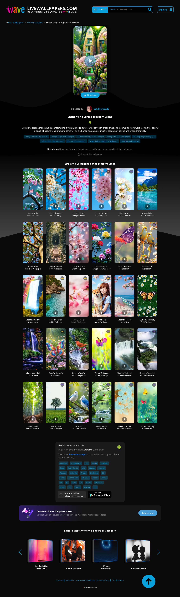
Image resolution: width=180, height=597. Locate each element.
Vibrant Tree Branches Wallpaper (32, 267)
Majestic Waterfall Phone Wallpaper (124, 374)
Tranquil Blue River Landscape (147, 214)
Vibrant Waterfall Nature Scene (33, 374)
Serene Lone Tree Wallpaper (55, 427)
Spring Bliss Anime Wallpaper (102, 321)
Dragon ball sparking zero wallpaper (103, 141)
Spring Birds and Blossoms (33, 214)
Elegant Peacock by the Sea (124, 321)
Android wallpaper (77, 454)
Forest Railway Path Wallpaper (55, 267)
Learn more (147, 513)
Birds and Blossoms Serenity (78, 427)
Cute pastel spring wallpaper (118, 137)
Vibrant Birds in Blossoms (147, 267)
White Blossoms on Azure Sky (55, 214)
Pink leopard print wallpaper (144, 137)
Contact (59, 580)
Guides (120, 580)
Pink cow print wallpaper (76, 141)
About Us (69, 580)
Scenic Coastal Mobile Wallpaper (55, 321)
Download (90, 95)
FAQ (113, 580)
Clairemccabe (97, 108)
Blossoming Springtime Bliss (124, 214)
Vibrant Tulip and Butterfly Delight (101, 374)
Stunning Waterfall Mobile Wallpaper (147, 374)
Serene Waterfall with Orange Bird (79, 374)
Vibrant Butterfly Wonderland (147, 427)
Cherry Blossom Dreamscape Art (78, 267)
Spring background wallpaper (62, 137)
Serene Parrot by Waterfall (101, 427)
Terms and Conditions (85, 580)
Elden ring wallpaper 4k (130, 141)
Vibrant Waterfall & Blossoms (33, 321)
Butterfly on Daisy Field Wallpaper (147, 321)
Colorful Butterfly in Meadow (56, 374)
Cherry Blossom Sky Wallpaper (101, 214)
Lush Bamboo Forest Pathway (32, 427)
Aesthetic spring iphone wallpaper (90, 137)
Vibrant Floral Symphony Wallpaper (101, 267)
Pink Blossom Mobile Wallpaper (78, 321)
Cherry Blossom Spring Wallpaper (78, 214)
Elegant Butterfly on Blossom (124, 267)
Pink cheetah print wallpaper (52, 141)
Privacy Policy (103, 580)
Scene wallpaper (35, 22)
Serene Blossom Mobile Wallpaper (124, 427)
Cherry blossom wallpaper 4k (36, 137)
